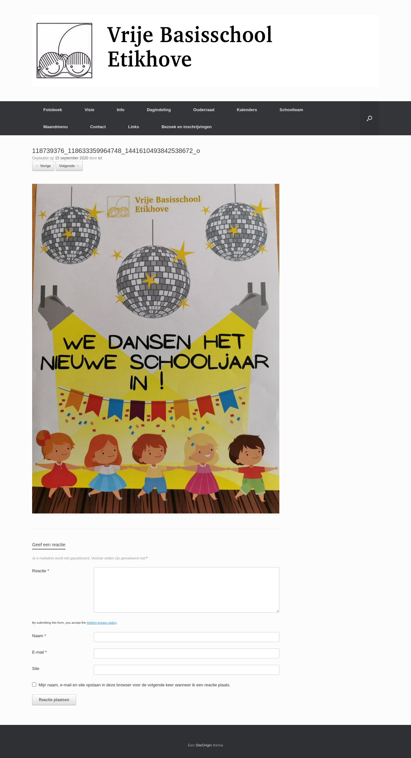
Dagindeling (159, 109)
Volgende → (69, 166)
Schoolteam (291, 109)
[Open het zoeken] (369, 118)
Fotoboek (52, 109)
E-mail (39, 652)
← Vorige (43, 166)
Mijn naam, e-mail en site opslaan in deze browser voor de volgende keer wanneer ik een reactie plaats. (135, 684)
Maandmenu (55, 126)
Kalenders (247, 109)
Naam (39, 635)
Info (121, 109)
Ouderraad (203, 109)
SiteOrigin (204, 745)
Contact (98, 126)
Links (133, 126)
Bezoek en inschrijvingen (187, 126)
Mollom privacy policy (101, 622)
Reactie (40, 570)
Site (35, 668)
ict (100, 158)
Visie (89, 109)
